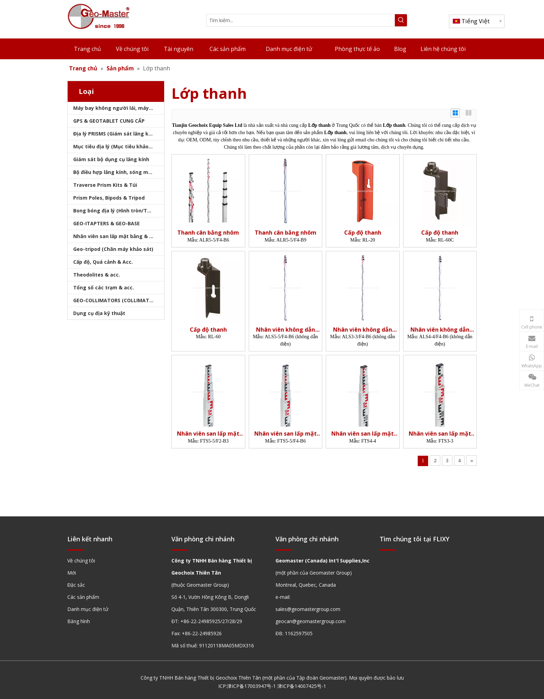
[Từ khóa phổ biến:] (401, 20)
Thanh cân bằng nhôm (208, 232)
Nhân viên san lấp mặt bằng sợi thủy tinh (208, 433)
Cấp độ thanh (362, 232)
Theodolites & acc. (96, 274)
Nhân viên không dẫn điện (285, 329)
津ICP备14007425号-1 (301, 686)
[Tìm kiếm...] (300, 20)
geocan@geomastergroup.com (310, 621)
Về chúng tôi (81, 560)
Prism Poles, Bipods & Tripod (109, 197)
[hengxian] (75, 549)
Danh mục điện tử (87, 609)
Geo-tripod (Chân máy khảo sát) (113, 249)
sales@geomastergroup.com (307, 609)
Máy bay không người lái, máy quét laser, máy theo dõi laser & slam (118, 108)
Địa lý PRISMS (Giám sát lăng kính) (115, 133)
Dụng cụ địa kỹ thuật (99, 313)
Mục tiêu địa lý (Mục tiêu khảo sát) (116, 146)
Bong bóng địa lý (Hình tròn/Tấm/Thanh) (118, 210)
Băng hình (78, 621)
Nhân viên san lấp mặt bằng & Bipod (118, 236)
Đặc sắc (76, 585)
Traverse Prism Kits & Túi (105, 185)
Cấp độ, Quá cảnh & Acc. (103, 262)
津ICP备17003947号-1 (251, 686)
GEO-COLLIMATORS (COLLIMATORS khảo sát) (118, 300)
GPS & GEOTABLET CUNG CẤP (109, 120)
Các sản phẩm (83, 597)
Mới (71, 572)
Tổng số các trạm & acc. (103, 287)
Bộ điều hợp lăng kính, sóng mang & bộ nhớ (118, 172)
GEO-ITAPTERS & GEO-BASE (106, 223)
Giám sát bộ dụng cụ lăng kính (111, 159)
